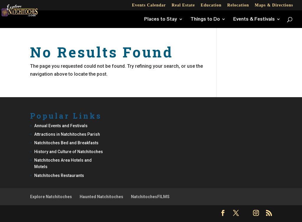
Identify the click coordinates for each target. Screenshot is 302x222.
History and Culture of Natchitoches (68, 151)
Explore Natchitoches (51, 196)
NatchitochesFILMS (150, 196)
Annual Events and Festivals (61, 125)
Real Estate (183, 5)
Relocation (238, 5)
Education (211, 5)
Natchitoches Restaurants (59, 175)
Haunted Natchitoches (101, 196)
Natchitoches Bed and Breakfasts (66, 142)
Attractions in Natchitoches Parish (67, 134)
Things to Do (205, 19)
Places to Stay (160, 19)
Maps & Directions (274, 5)
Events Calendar (149, 5)
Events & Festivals (254, 19)
